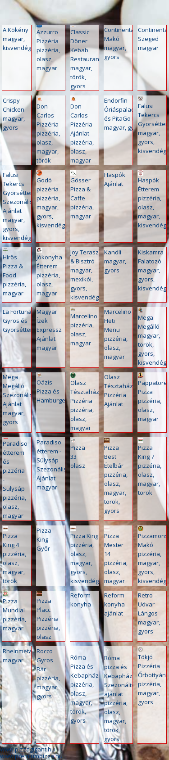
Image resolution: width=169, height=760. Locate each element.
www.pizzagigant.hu (27, 749)
